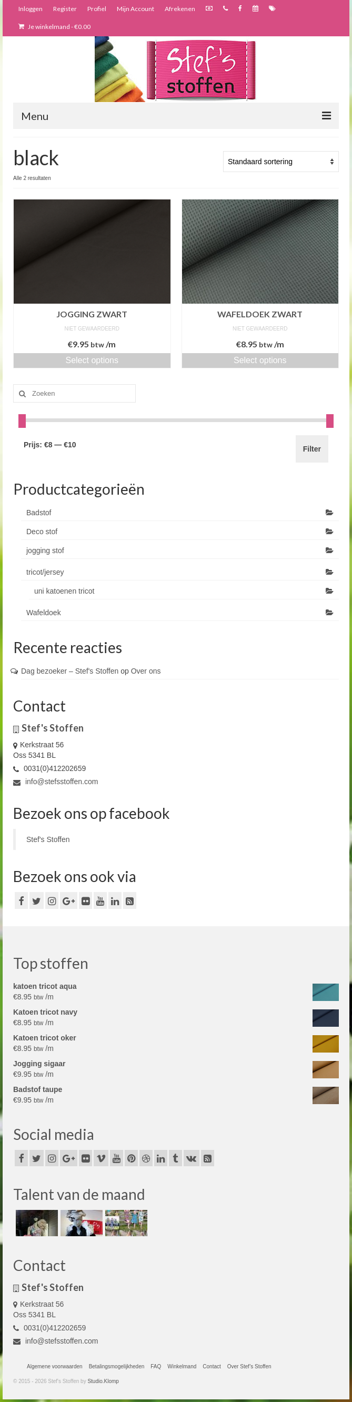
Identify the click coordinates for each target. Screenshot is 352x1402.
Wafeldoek (43, 612)
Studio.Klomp (102, 1381)
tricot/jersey (45, 572)
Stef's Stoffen (48, 839)
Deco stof (41, 531)
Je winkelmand (54, 27)
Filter (312, 449)
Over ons (146, 671)
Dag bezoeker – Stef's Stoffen (69, 671)
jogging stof (45, 550)
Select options (91, 360)
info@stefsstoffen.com (55, 781)
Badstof (38, 512)
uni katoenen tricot (64, 591)
